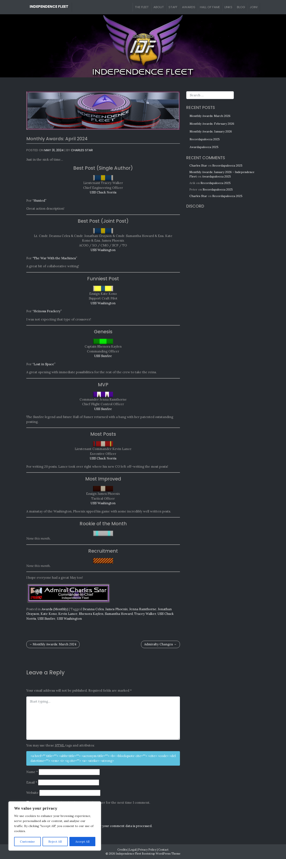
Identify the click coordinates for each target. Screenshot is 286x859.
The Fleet (142, 7)
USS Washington (103, 250)
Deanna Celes (93, 609)
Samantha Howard (119, 614)
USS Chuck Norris (103, 192)
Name (32, 772)
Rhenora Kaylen (91, 614)
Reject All (55, 841)
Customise (27, 841)
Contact (163, 849)
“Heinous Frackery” (47, 311)
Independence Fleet (49, 6)
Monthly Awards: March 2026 (210, 116)
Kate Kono (49, 614)
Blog (241, 7)
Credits (122, 849)
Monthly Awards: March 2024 (54, 644)
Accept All (82, 841)
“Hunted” (39, 201)
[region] (54, 826)
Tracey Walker (145, 614)
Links (228, 7)
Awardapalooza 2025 (204, 147)
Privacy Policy (147, 849)
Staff (173, 7)
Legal (132, 849)
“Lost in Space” (43, 364)
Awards (188, 7)
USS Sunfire (103, 356)
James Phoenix (116, 609)
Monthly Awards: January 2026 (211, 131)
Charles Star (82, 150)
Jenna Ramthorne (142, 609)
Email (31, 782)
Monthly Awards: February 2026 (212, 124)
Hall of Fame (210, 7)
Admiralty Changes (158, 644)
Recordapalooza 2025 (205, 139)
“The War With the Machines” (54, 258)
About (158, 7)
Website (32, 793)
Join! (254, 7)
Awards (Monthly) (54, 609)
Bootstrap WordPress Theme (161, 853)
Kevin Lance (67, 614)
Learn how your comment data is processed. (118, 826)
